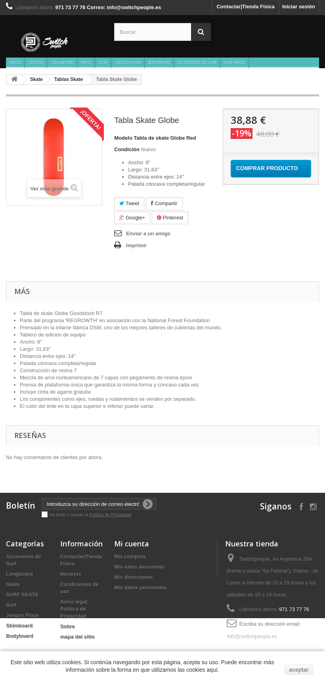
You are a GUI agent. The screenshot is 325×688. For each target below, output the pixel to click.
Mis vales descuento (139, 567)
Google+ (132, 218)
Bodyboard (159, 62)
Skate (86, 62)
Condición (127, 149)
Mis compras (129, 556)
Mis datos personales (140, 587)
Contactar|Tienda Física (245, 7)
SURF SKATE (234, 62)
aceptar (299, 670)
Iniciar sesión (298, 7)
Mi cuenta (131, 543)
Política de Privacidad (110, 514)
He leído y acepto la (69, 514)
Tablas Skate (68, 79)
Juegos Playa (128, 62)
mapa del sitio (77, 637)
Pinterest (170, 218)
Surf (103, 62)
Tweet (129, 203)
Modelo (123, 138)
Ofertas (36, 62)
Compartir (164, 203)
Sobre (67, 626)
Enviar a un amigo (148, 233)
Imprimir (136, 245)
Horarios (70, 574)
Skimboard (19, 625)
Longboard (62, 62)
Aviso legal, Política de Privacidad (74, 609)
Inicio (15, 62)
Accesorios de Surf (197, 62)
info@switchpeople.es (252, 636)
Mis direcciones (133, 577)
